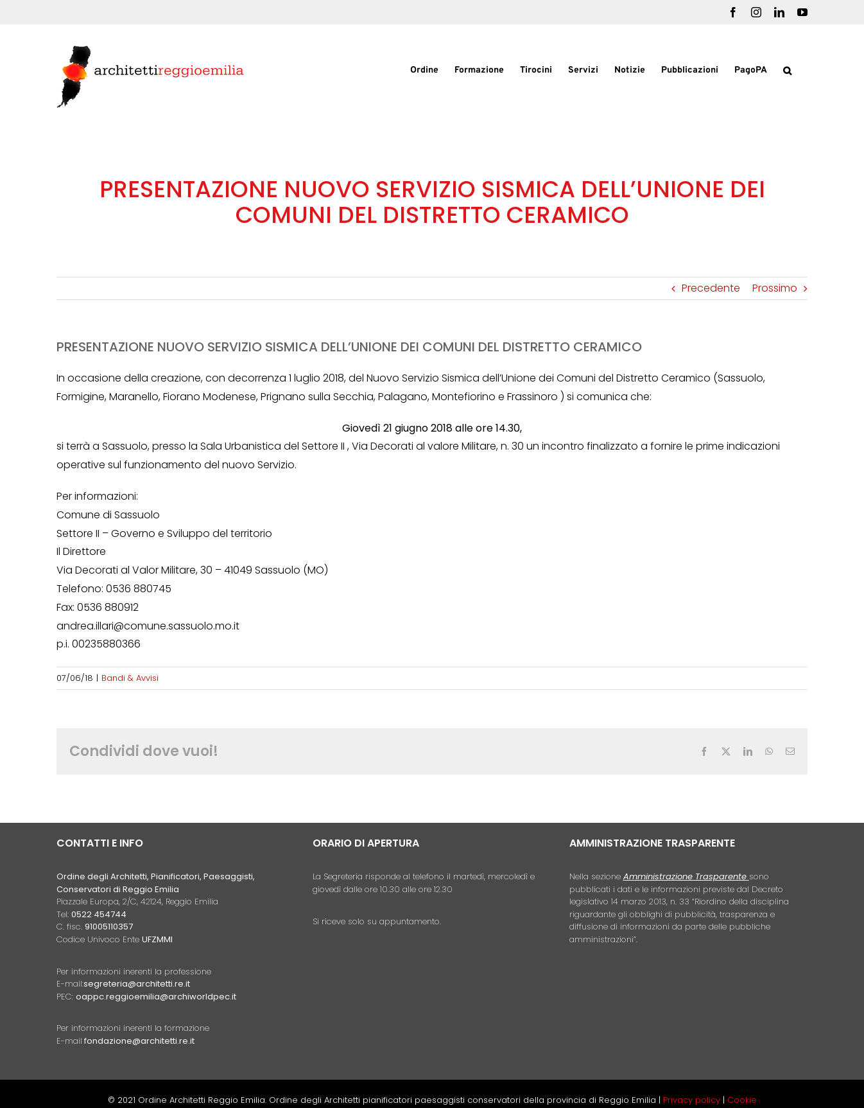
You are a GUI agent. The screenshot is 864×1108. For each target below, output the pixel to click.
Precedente (711, 288)
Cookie (742, 1100)
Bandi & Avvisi (130, 678)
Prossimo (774, 288)
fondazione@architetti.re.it (139, 1041)
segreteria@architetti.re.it (136, 984)
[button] (787, 69)
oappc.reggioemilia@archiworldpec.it (156, 996)
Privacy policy (693, 1100)
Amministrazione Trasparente (685, 876)
